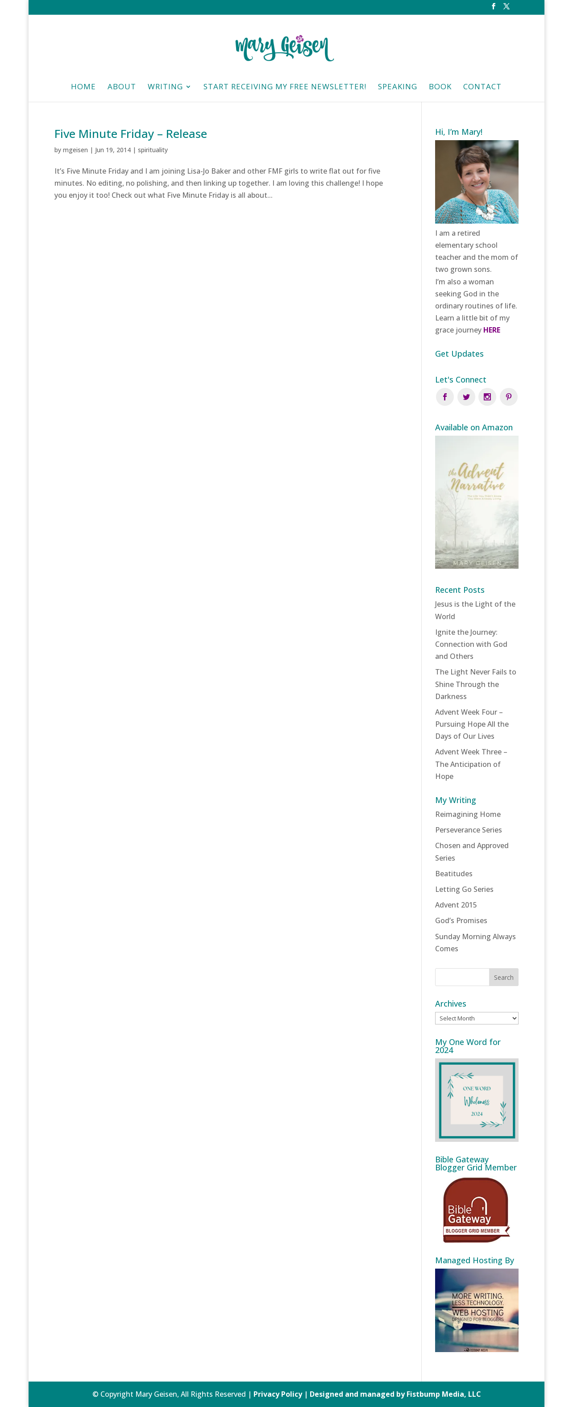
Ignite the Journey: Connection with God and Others (471, 644)
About (122, 87)
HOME (83, 87)
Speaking (397, 87)
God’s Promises (461, 920)
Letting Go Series (464, 889)
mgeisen (75, 150)
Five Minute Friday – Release (130, 133)
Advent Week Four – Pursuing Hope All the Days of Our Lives (472, 724)
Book (440, 87)
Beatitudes (454, 873)
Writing (165, 87)
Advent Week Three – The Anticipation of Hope (471, 764)
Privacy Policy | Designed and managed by (330, 1394)
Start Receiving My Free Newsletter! (284, 87)
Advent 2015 (456, 905)
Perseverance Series (468, 830)
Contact (482, 87)
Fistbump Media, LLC (444, 1394)
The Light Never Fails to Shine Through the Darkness (475, 684)
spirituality (153, 150)
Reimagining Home (468, 814)
